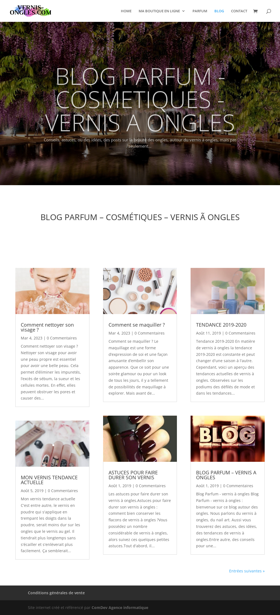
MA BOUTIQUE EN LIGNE (159, 11)
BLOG (219, 11)
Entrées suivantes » (247, 570)
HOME (126, 11)
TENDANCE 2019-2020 (221, 324)
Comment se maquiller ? (137, 324)
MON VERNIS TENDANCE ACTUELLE (49, 480)
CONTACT (239, 11)
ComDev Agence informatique (120, 607)
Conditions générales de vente (56, 592)
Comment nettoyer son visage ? (47, 327)
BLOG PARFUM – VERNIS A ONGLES (226, 475)
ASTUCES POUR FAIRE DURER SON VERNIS (133, 475)
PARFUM (199, 11)
